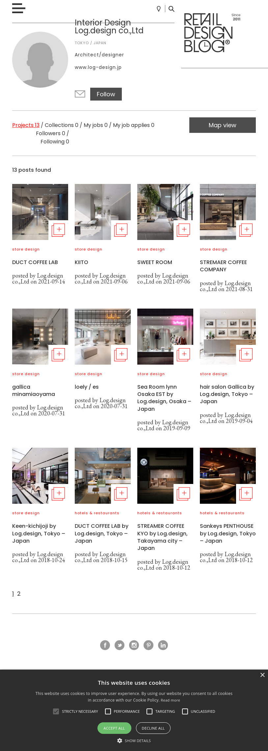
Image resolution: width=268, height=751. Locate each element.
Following (54, 141)
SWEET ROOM (154, 262)
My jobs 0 (96, 125)
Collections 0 (61, 125)
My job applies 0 (133, 125)
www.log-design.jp (98, 67)
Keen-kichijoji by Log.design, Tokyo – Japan (38, 533)
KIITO (81, 262)
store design (26, 249)
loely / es (87, 387)
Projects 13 (26, 125)
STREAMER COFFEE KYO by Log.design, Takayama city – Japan (162, 537)
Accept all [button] (114, 728)
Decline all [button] (153, 728)
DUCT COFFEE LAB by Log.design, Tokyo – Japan (101, 533)
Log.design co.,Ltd (37, 278)
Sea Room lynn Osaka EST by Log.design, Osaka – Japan (164, 398)
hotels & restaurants (97, 513)
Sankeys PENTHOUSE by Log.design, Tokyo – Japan (228, 533)
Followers (50, 133)
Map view (222, 125)
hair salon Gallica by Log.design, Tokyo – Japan (227, 394)
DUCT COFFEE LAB (35, 262)
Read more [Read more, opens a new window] (170, 700)
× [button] (262, 675)
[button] (56, 711)
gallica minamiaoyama (33, 390)
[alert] (134, 710)
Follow (106, 94)
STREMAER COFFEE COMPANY (223, 265)
